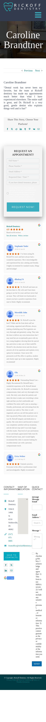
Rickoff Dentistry (13, 226)
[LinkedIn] (6, 570)
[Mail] (11, 570)
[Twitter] (11, 565)
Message (36, 531)
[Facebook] (6, 565)
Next (37, 70)
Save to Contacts (12, 556)
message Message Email (35, 499)
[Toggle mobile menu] (38, 15)
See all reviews (12, 236)
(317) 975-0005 (10, 537)
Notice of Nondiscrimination (28, 681)
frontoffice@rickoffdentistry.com (11, 546)
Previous (28, 70)
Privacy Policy (12, 680)
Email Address (36, 516)
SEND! (37, 664)
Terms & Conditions (25, 680)
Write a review (23, 236)
